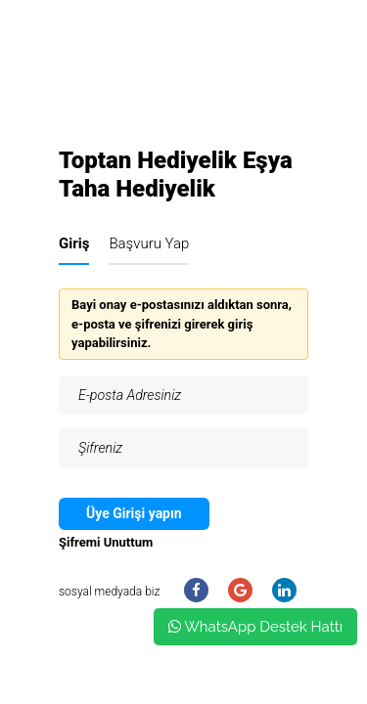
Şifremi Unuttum (106, 542)
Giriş (74, 243)
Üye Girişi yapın (134, 513)
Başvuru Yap (149, 243)
